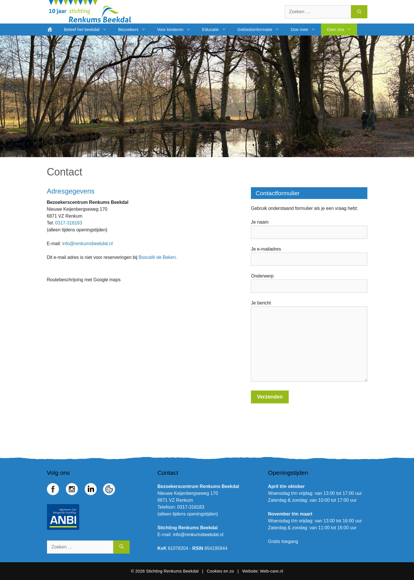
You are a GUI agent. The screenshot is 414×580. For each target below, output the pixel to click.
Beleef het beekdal (88, 30)
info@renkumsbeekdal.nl (87, 243)
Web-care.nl (271, 571)
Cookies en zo (221, 571)
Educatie (216, 30)
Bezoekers (134, 30)
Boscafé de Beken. (158, 257)
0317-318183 (68, 222)
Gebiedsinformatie (261, 30)
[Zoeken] (359, 11)
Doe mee (306, 30)
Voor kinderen (177, 30)
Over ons (342, 30)
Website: (250, 571)
